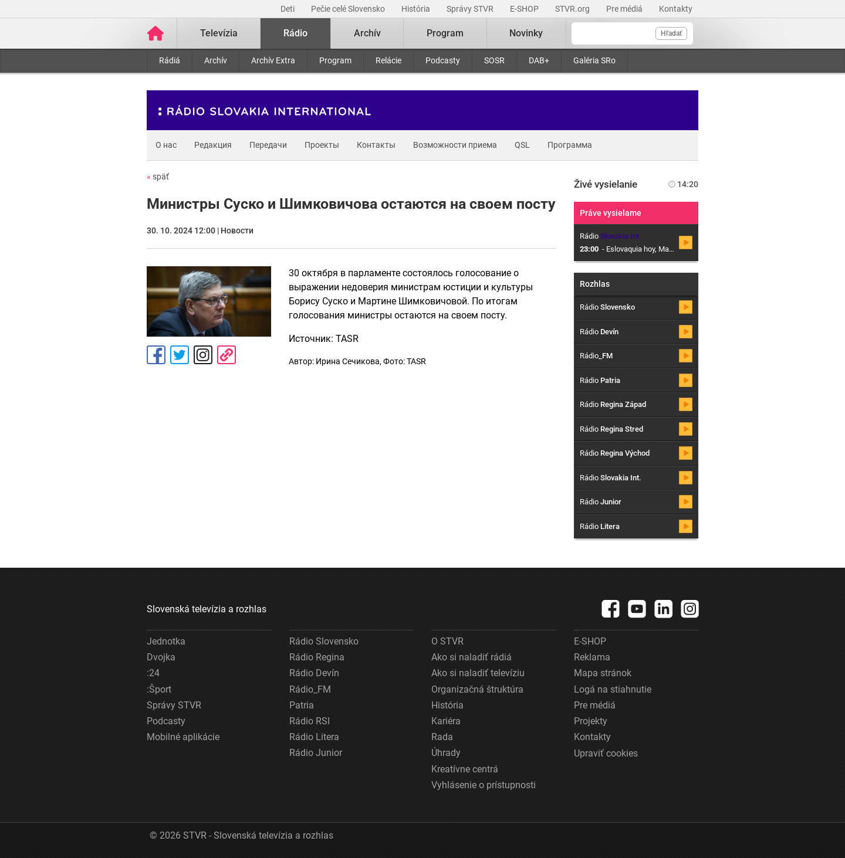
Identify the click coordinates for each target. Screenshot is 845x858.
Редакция (213, 145)
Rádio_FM (310, 689)
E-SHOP (525, 8)
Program (335, 60)
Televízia (219, 33)
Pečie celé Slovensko (349, 8)
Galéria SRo (594, 60)
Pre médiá (625, 8)
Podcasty (442, 60)
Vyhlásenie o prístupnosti (483, 785)
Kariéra (446, 721)
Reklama (592, 657)
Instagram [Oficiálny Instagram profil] (203, 354)
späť (158, 176)
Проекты (322, 145)
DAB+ (539, 60)
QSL (522, 145)
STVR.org (573, 8)
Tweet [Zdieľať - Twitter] (179, 354)
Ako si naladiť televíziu (478, 673)
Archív (215, 60)
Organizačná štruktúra (477, 689)
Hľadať (671, 33)
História (416, 8)
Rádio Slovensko (324, 641)
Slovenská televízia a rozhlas (206, 609)
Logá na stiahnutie (612, 689)
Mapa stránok (602, 673)
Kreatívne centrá (464, 769)
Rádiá (169, 60)
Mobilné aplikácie (183, 736)
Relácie (388, 60)
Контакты (376, 145)
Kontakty (675, 8)
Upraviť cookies (606, 753)
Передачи (268, 145)
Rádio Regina (316, 657)
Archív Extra (273, 60)
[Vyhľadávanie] (632, 33)
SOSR (494, 60)
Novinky (526, 33)
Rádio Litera (314, 736)
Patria (301, 705)
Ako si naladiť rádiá (471, 657)
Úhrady (446, 752)
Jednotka (166, 641)
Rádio (295, 33)
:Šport (159, 689)
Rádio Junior (315, 752)
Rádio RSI (309, 721)
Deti (288, 8)
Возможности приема (455, 145)
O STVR (447, 641)
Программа (569, 145)
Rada (442, 736)
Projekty (590, 721)
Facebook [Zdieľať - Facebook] (156, 354)
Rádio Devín (314, 673)
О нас (166, 145)
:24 (153, 673)
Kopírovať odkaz (226, 354)
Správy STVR (471, 8)
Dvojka (161, 657)
